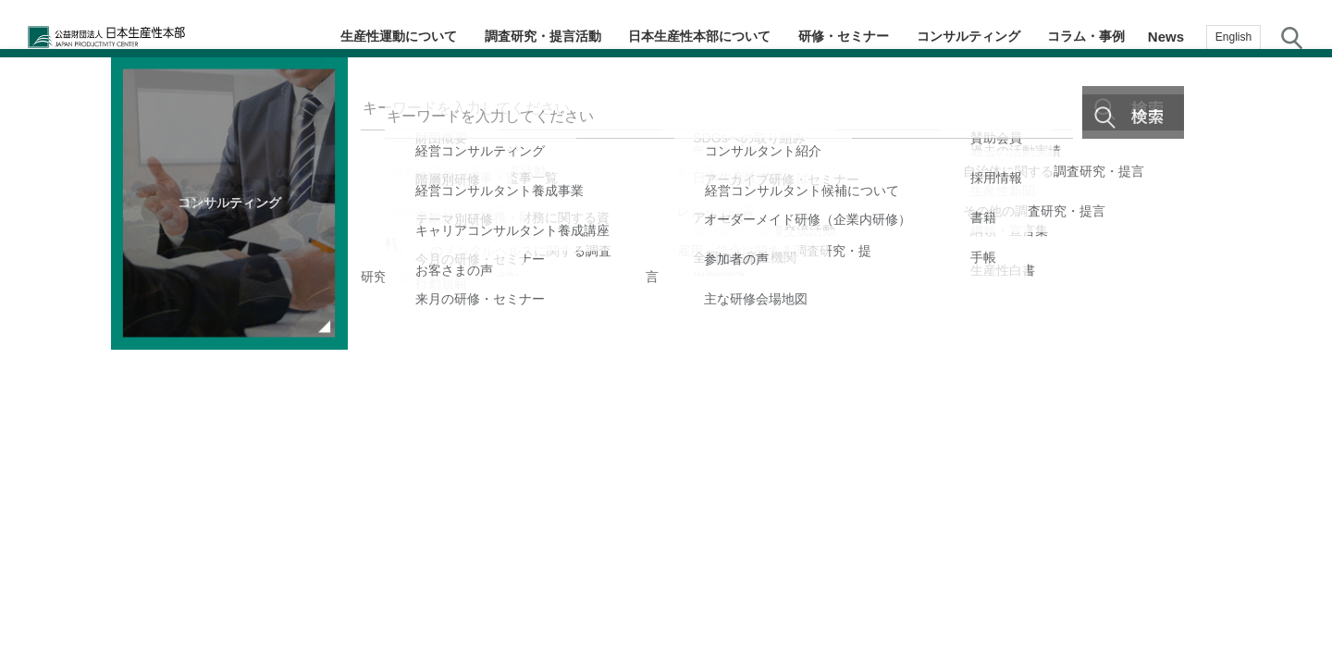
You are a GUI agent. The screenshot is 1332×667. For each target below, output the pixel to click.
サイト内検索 (1291, 37)
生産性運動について (405, 36)
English (1233, 37)
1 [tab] (649, 545)
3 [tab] (686, 545)
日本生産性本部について (706, 36)
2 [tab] (667, 545)
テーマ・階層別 (1295, 199)
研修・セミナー (849, 36)
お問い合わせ (1295, 494)
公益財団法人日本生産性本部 (146, 37)
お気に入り (1295, 423)
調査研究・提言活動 (549, 36)
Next (720, 324)
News (1166, 36)
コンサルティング (972, 36)
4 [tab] (704, 545)
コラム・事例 (1087, 36)
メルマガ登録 (1295, 347)
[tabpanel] (378, 324)
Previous (35, 324)
